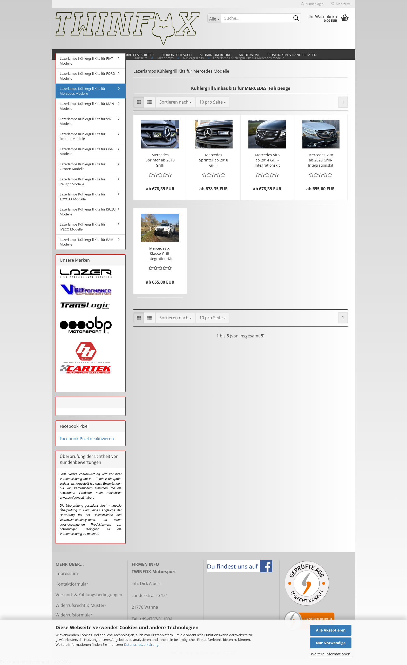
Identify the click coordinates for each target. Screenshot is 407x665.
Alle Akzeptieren (330, 630)
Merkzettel (341, 4)
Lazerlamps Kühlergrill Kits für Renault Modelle (82, 136)
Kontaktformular (72, 584)
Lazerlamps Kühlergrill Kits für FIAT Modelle (86, 61)
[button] (138, 102)
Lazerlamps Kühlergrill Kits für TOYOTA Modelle (82, 196)
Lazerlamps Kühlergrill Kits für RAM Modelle (86, 242)
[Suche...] (214, 18)
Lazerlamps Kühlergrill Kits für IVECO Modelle (82, 227)
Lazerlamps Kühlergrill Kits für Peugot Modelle (82, 181)
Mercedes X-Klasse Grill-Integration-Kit (160, 253)
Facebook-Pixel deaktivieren (87, 439)
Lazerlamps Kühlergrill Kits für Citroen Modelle (82, 166)
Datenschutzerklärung (141, 644)
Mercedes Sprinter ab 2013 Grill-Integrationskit (160, 160)
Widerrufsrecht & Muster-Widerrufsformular (81, 610)
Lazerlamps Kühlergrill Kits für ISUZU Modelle (88, 211)
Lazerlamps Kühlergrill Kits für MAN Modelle (87, 106)
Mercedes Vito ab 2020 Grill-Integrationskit (320, 160)
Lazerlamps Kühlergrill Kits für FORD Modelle (87, 76)
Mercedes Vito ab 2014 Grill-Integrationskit (267, 160)
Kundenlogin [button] (312, 4)
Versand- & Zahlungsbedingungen (89, 595)
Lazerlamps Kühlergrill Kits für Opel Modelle (86, 151)
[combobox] (175, 102)
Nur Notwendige (330, 642)
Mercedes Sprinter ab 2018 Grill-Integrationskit (213, 160)
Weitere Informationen (330, 654)
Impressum (67, 573)
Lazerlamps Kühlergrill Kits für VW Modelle (85, 121)
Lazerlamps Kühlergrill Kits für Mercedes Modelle (82, 91)
